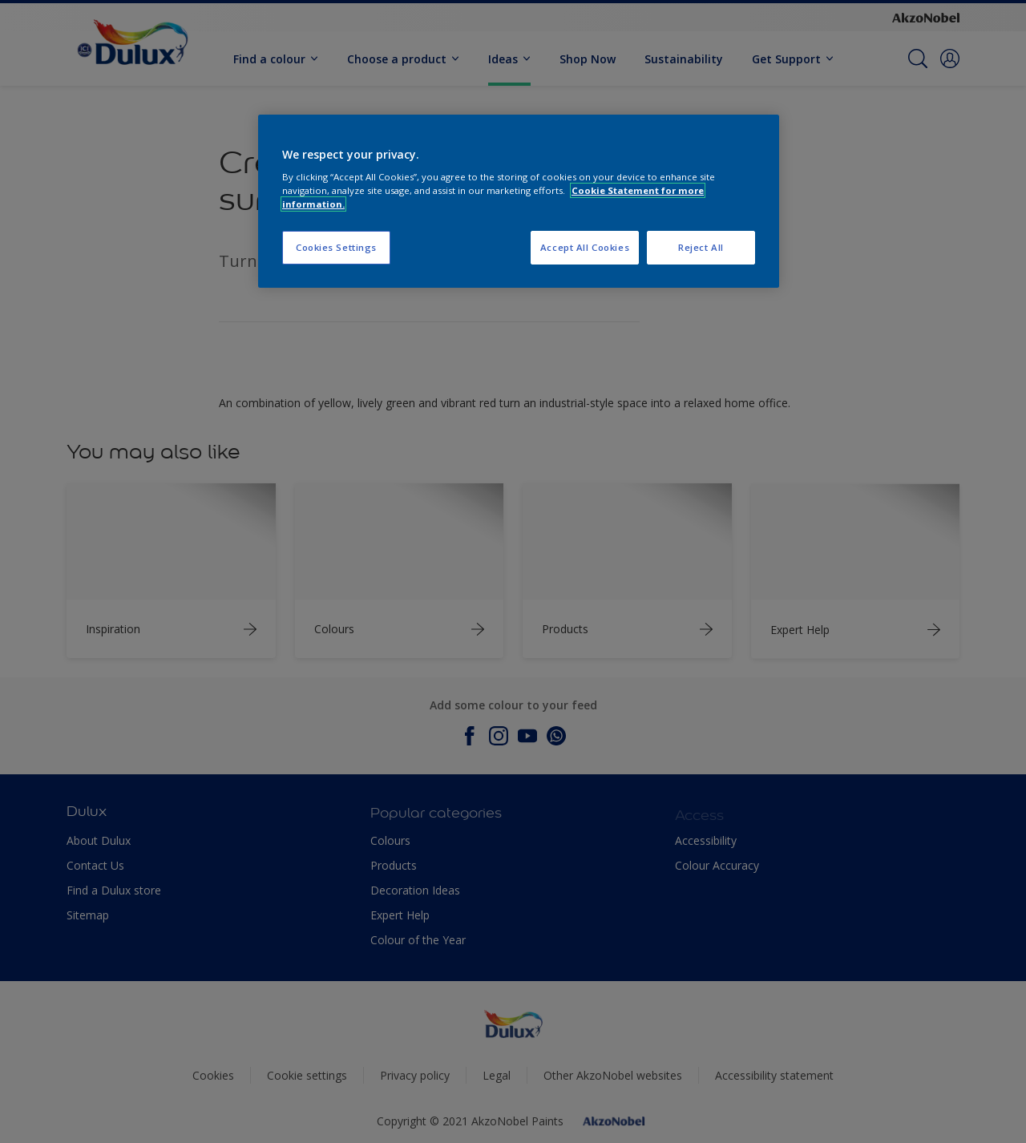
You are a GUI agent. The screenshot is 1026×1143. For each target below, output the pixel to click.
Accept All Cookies (584, 247)
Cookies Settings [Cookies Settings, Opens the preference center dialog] (336, 247)
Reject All (701, 247)
